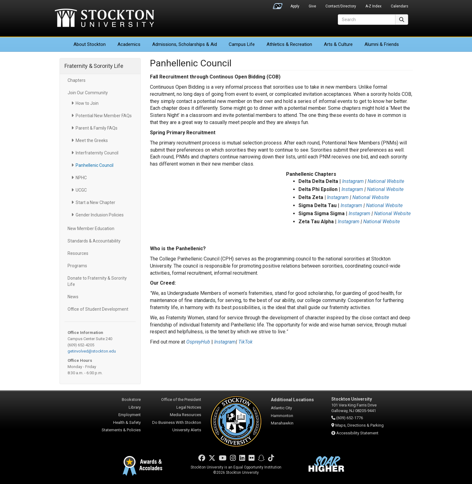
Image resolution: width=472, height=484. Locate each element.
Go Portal (278, 4)
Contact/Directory (340, 6)
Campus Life (242, 44)
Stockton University (104, 18)
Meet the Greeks (92, 140)
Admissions (184, 44)
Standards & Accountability (94, 240)
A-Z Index (373, 6)
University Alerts (186, 430)
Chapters (77, 80)
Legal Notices (188, 407)
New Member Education (91, 228)
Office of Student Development (98, 309)
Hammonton (282, 415)
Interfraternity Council (97, 152)
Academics (128, 44)
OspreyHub (198, 342)
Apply (294, 6)
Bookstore (131, 399)
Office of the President (181, 399)
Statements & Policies (121, 430)
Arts (338, 44)
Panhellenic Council (94, 165)
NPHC (81, 177)
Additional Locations (292, 399)
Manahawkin (282, 423)
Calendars (399, 6)
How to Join (87, 103)
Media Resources (185, 414)
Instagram (353, 181)
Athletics (289, 44)
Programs (77, 265)
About (89, 44)
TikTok (245, 342)
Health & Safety (127, 422)
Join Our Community (88, 92)
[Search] (366, 19)
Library (135, 407)
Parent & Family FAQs (96, 128)
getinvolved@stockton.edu (92, 351)
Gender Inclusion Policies (100, 214)
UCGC (81, 190)
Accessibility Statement (357, 433)
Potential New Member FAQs (104, 115)
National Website (386, 181)
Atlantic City (281, 408)
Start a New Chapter (95, 202)
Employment (129, 414)
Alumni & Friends (381, 44)
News (73, 296)
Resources (78, 253)
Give (312, 6)
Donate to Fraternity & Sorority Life (97, 281)
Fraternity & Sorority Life (93, 66)
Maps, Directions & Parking (359, 425)
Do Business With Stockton (176, 422)
